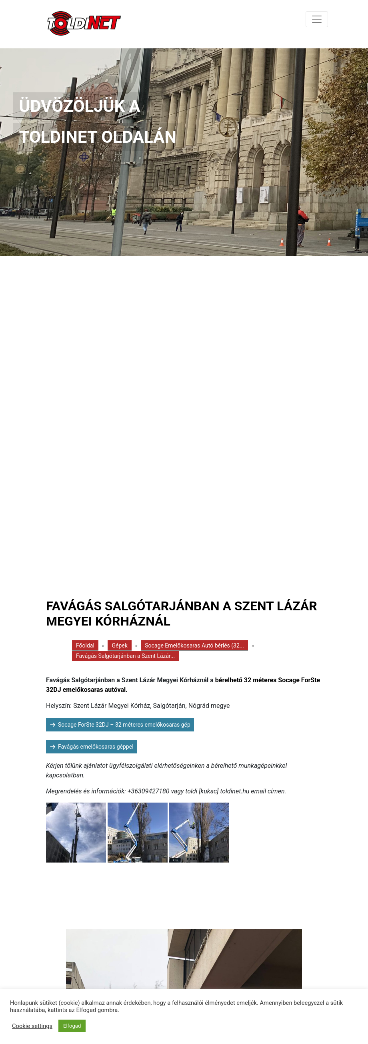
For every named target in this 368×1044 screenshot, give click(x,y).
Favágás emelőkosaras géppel (96, 746)
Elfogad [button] (72, 1026)
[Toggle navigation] (317, 19)
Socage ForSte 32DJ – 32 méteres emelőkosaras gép (124, 724)
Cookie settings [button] (32, 1026)
